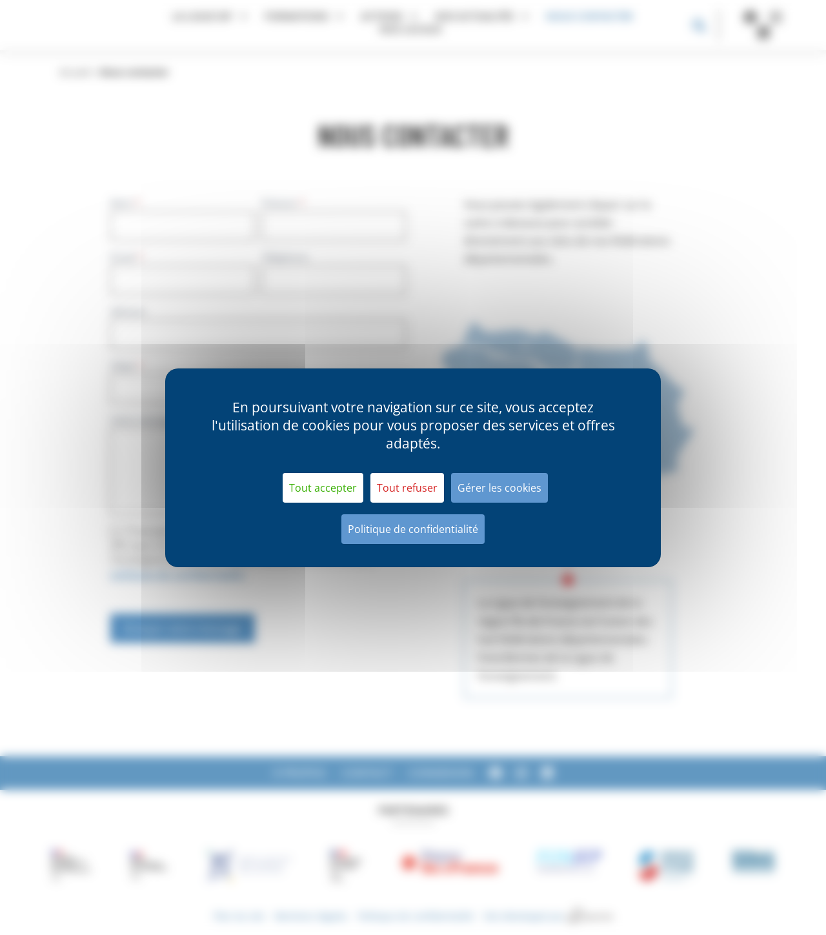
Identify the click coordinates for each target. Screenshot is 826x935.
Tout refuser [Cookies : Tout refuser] (407, 488)
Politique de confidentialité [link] (413, 529)
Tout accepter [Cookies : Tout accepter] (323, 488)
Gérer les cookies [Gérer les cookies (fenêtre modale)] (499, 488)
